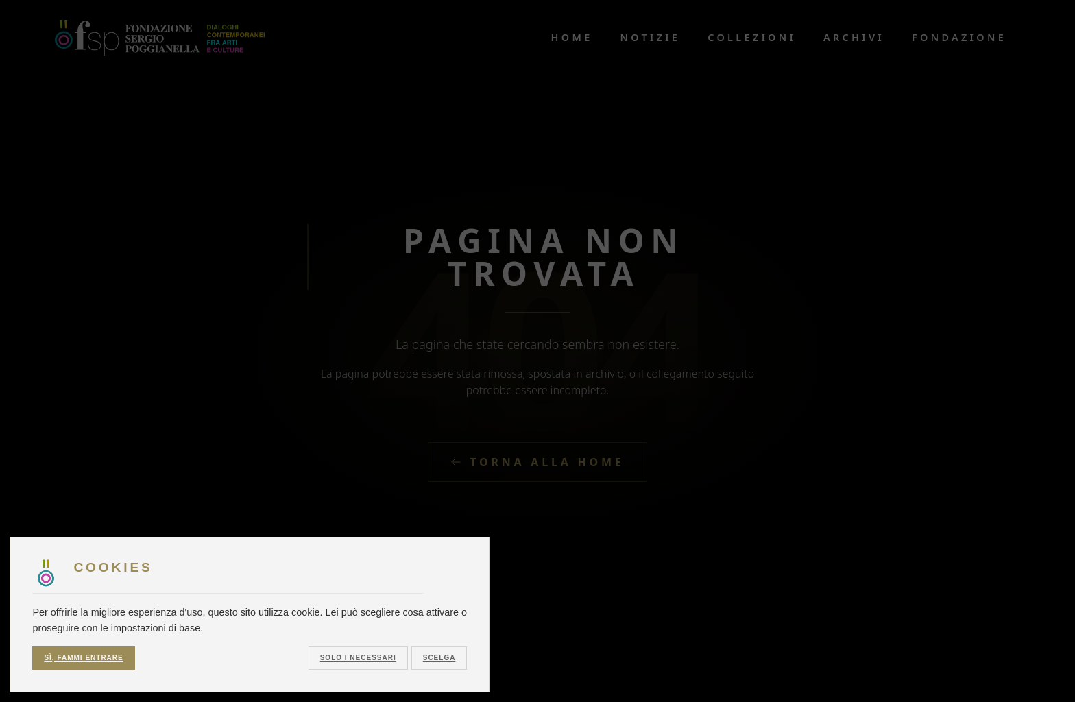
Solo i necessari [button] (358, 658)
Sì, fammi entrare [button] (83, 658)
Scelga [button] (439, 658)
